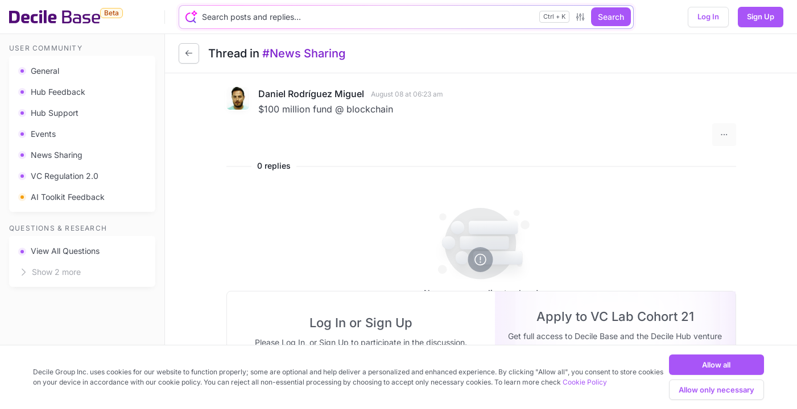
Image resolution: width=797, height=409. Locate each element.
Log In (708, 16)
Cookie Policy (585, 382)
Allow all (716, 364)
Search (611, 17)
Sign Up (760, 16)
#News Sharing (303, 53)
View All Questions (59, 251)
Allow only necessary (716, 389)
